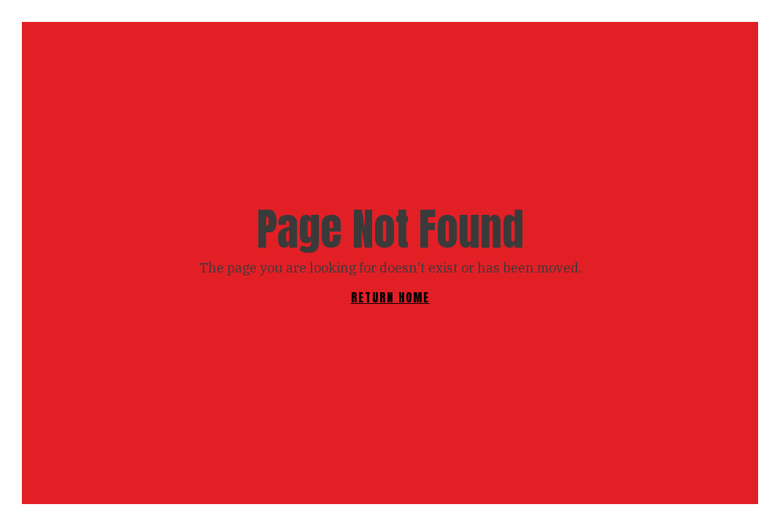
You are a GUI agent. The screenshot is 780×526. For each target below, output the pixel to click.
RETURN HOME (390, 297)
